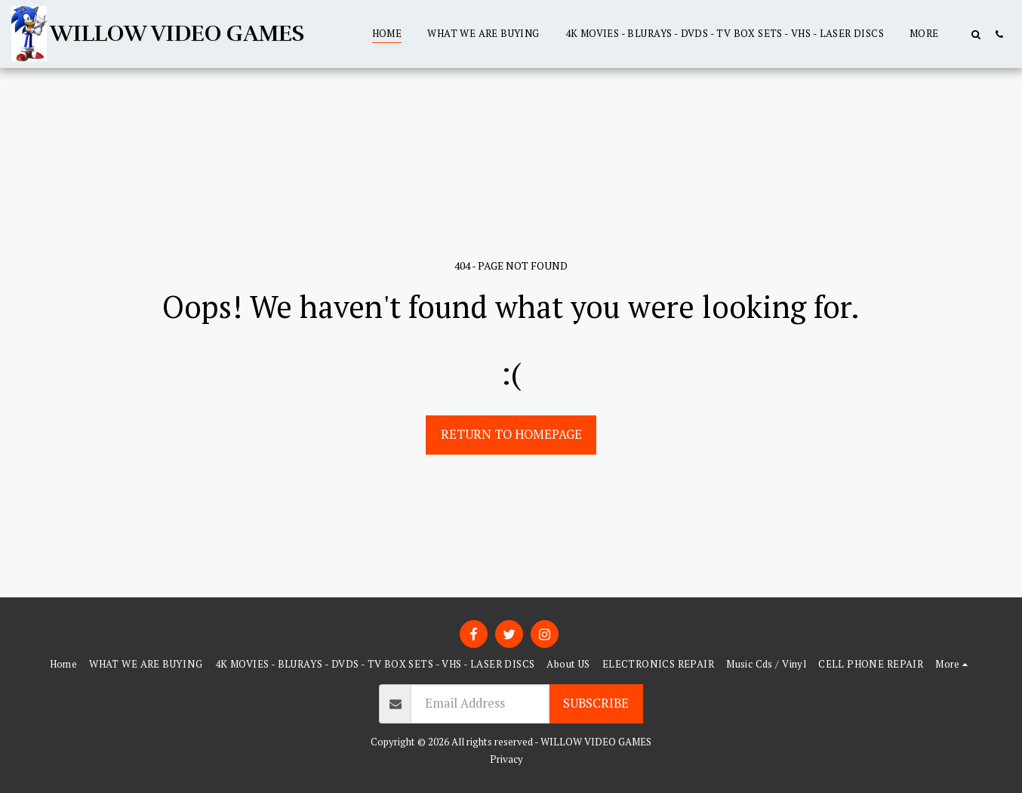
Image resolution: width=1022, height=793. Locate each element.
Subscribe (596, 703)
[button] (976, 34)
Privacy (506, 759)
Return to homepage (511, 434)
